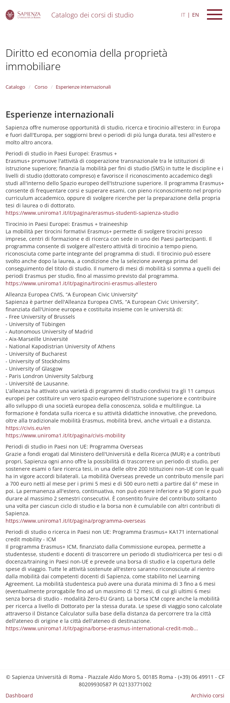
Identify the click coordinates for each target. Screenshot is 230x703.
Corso (40, 86)
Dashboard (19, 695)
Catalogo (15, 86)
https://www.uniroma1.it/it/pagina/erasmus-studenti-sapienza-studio (92, 212)
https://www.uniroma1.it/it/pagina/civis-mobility (65, 435)
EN (195, 14)
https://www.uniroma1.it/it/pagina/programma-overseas (76, 520)
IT (183, 14)
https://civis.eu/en (28, 427)
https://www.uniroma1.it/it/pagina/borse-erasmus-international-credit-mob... (102, 628)
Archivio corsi (207, 695)
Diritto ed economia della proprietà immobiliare (87, 59)
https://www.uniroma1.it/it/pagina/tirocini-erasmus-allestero (81, 283)
